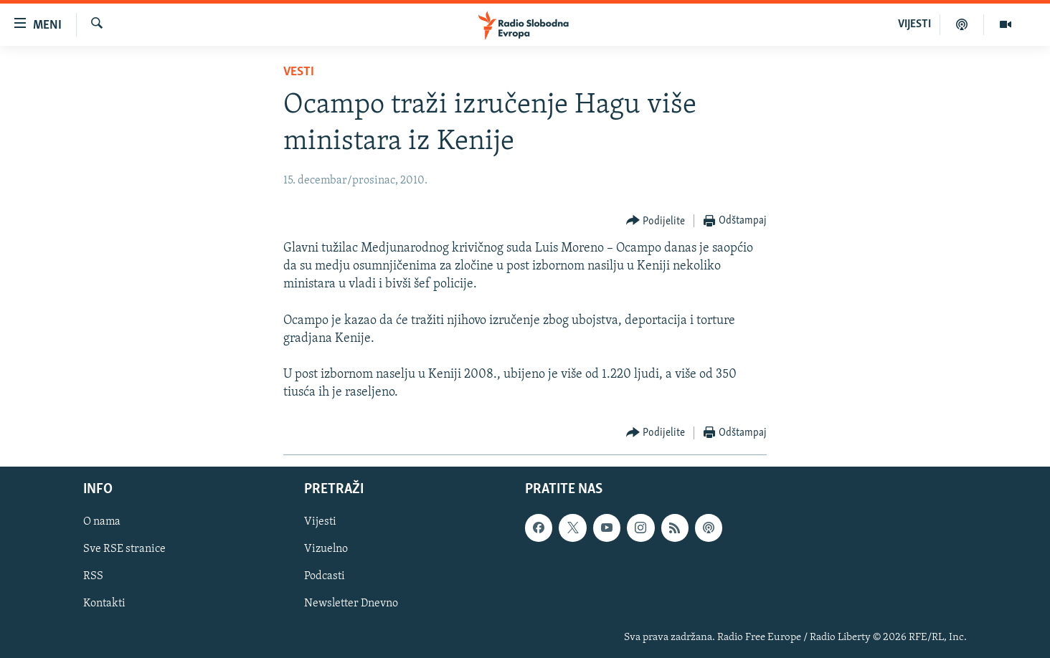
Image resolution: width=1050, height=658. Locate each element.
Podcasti (324, 576)
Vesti (298, 72)
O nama (101, 522)
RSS (93, 576)
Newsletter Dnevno (351, 603)
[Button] (656, 221)
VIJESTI (914, 24)
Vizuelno (326, 549)
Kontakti (104, 603)
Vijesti (320, 522)
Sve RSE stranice (124, 549)
